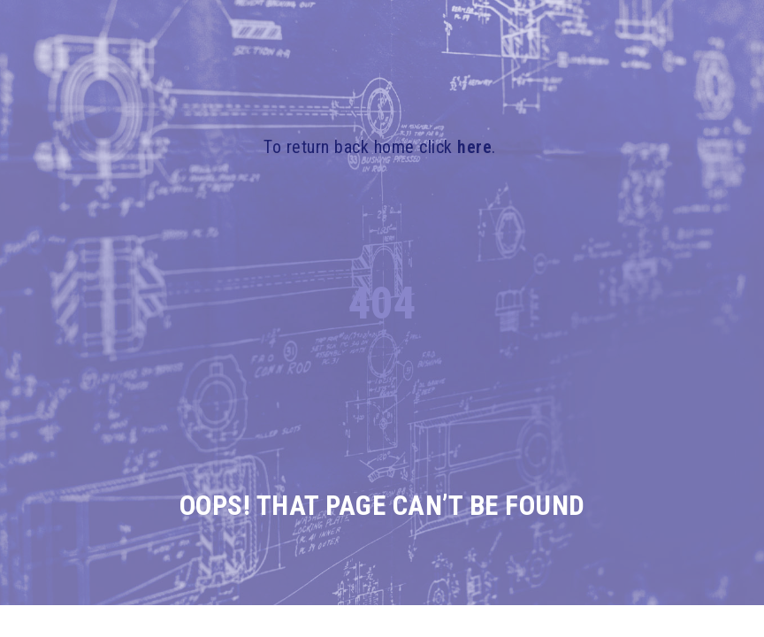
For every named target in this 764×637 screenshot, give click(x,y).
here (474, 146)
